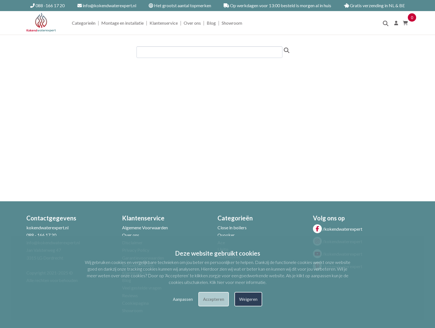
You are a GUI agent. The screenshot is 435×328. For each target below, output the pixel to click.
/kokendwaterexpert (337, 229)
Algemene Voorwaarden (145, 227)
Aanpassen (183, 299)
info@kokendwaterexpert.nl (106, 5)
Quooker (226, 235)
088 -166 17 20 (47, 5)
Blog (211, 23)
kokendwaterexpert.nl (47, 227)
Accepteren (213, 299)
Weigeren (248, 299)
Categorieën (83, 23)
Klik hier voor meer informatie (237, 282)
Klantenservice (164, 23)
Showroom (232, 23)
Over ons (192, 23)
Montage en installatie (122, 23)
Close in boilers (232, 227)
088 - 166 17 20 (41, 235)
